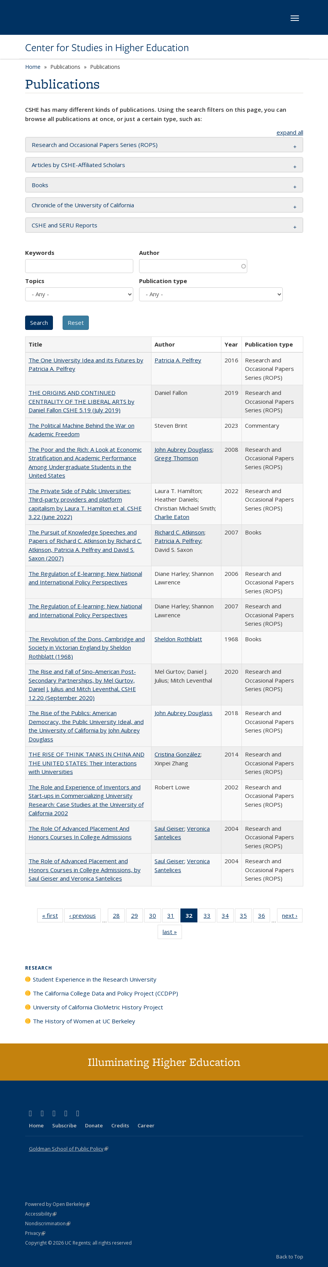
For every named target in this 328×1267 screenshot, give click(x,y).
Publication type (163, 281)
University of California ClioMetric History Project (98, 1007)
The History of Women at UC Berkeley (84, 1021)
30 (155, 917)
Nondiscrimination (47, 1223)
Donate (94, 1125)
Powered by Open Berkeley (57, 1204)
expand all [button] (290, 132)
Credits (120, 1125)
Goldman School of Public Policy (68, 1148)
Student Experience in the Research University (94, 979)
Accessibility (40, 1214)
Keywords (39, 252)
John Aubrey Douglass (183, 449)
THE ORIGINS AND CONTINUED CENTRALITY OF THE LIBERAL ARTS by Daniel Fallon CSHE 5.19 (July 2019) (81, 401)
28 (119, 917)
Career (146, 1125)
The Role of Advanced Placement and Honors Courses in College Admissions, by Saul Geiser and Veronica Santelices (85, 869)
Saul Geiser (169, 828)
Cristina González (178, 754)
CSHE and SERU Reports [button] (64, 225)
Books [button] (40, 185)
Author (149, 252)
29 (137, 917)
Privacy (35, 1233)
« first (52, 917)
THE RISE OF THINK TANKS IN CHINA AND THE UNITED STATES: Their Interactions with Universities (86, 762)
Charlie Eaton (172, 517)
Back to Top (289, 1256)
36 (264, 917)
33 (210, 917)
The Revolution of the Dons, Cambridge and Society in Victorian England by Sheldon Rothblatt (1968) (87, 647)
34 (228, 917)
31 (173, 917)
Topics (34, 281)
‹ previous (85, 917)
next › (292, 917)
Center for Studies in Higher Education (107, 48)
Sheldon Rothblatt (178, 639)
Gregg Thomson (176, 458)
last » (172, 933)
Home (33, 66)
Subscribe (64, 1125)
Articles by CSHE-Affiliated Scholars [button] (78, 165)
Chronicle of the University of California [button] (83, 205)
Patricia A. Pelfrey (178, 360)
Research (38, 968)
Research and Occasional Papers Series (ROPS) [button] (95, 145)
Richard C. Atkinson (179, 532)
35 (246, 917)
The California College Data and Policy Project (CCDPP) (105, 993)
